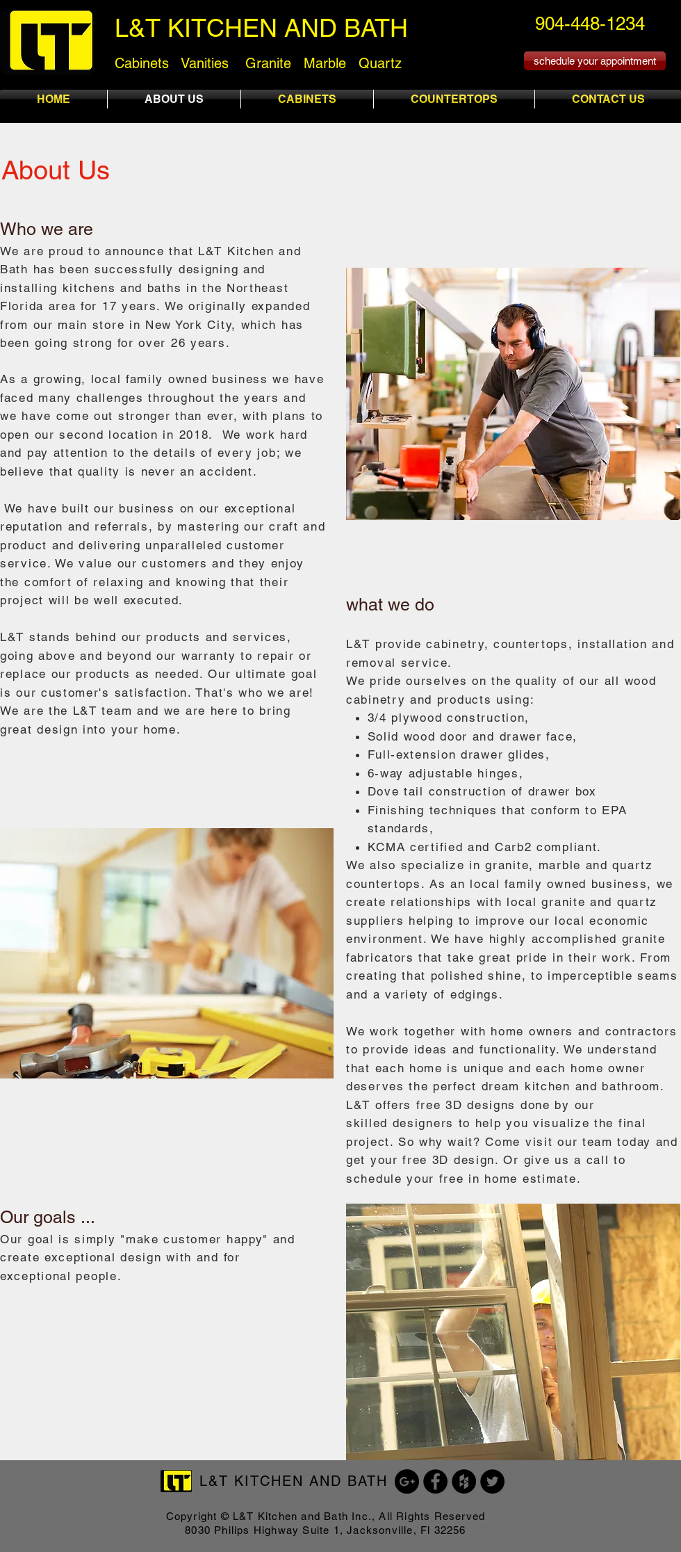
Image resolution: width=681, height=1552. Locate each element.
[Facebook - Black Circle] (435, 1481)
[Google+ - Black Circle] (407, 1481)
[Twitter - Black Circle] (492, 1481)
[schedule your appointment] (595, 60)
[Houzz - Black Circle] (464, 1481)
